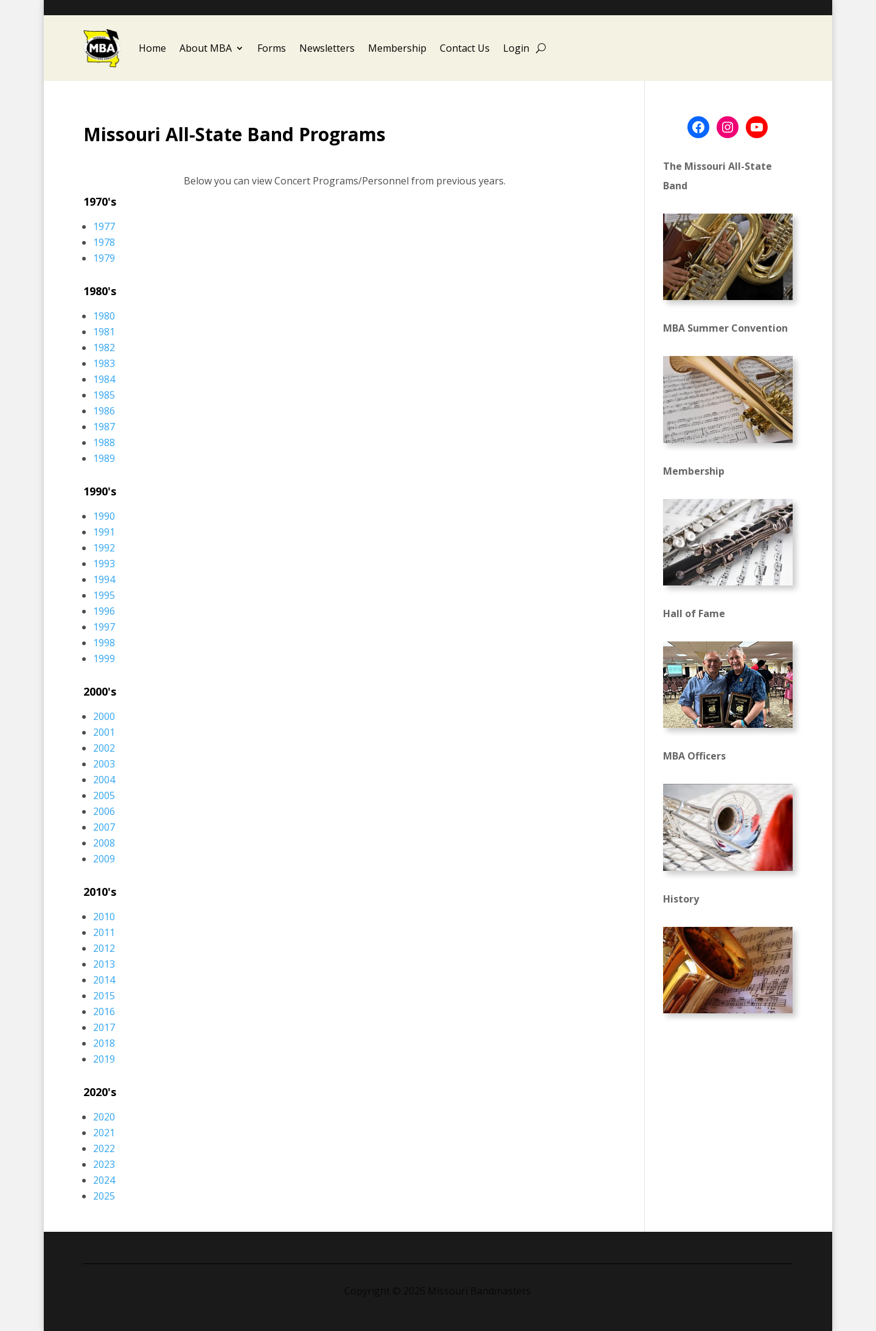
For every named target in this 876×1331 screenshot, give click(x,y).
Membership (397, 48)
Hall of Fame (694, 613)
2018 (104, 1043)
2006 (104, 811)
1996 (104, 611)
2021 (104, 1132)
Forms (271, 48)
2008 (104, 843)
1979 (104, 258)
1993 (104, 563)
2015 (104, 995)
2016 (104, 1011)
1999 (104, 658)
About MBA (205, 48)
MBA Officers (694, 756)
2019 (104, 1059)
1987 (104, 426)
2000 (104, 716)
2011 (104, 932)
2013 (104, 964)
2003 (104, 763)
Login (516, 48)
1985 (104, 395)
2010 (104, 916)
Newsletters (327, 48)
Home (152, 48)
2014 (104, 980)
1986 (104, 410)
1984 (104, 379)
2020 (104, 1116)
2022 (104, 1148)
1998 (104, 642)
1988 (104, 442)
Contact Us (465, 48)
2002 (104, 748)
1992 (104, 547)
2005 (104, 795)
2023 (104, 1164)
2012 (104, 948)
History (681, 899)
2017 (104, 1027)
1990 (104, 516)
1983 (104, 363)
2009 (104, 858)
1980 (104, 316)
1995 (104, 595)
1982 (104, 347)
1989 (104, 458)
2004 (104, 779)
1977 (104, 226)
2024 (104, 1180)
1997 (104, 627)
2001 (104, 732)
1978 (104, 242)
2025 (104, 1196)
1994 (104, 579)
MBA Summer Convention (725, 328)
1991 (104, 532)
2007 (104, 827)
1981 (104, 331)
